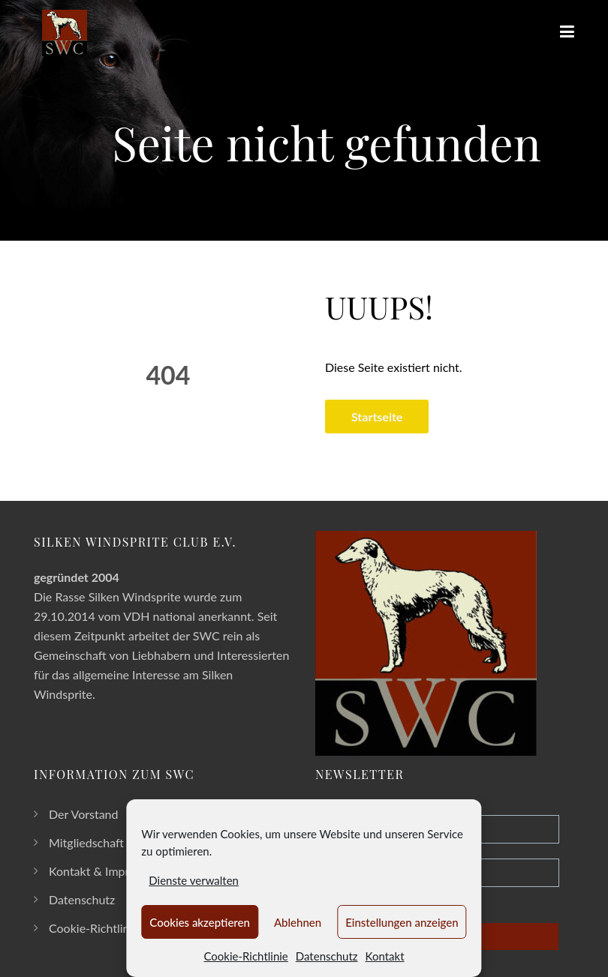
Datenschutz (327, 956)
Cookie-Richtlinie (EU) (106, 928)
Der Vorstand (84, 814)
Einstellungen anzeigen (402, 922)
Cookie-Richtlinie (245, 956)
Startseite (377, 416)
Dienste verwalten (194, 880)
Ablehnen (297, 922)
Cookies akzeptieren (199, 922)
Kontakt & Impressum (105, 871)
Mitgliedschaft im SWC (109, 842)
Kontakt (385, 956)
